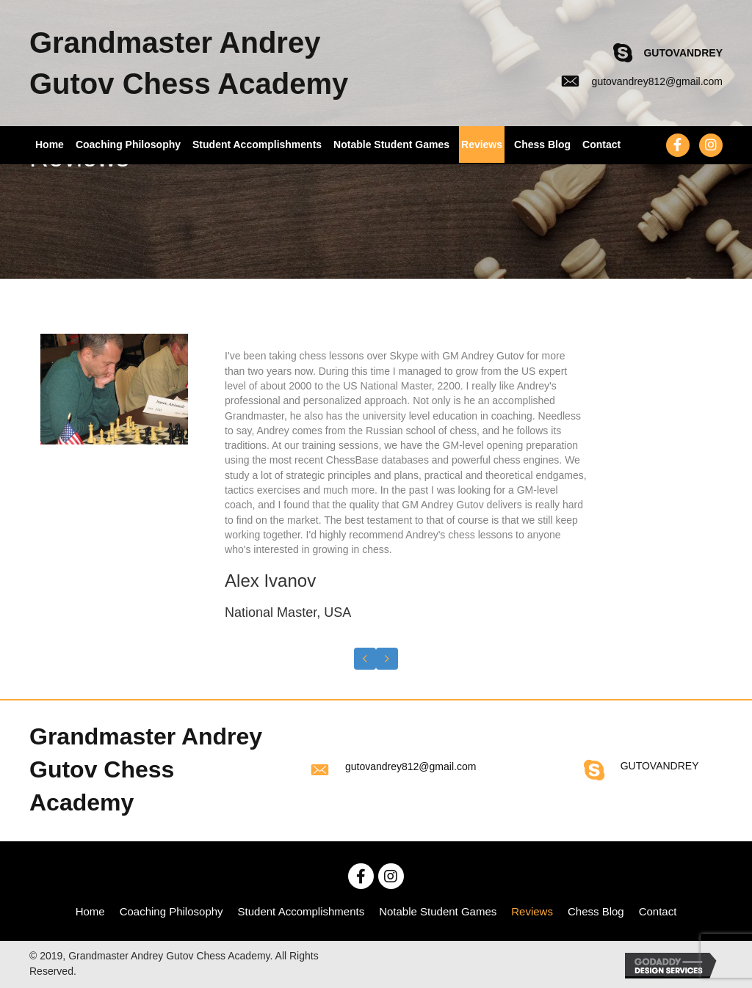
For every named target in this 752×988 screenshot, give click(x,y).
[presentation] (365, 659)
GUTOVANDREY (683, 53)
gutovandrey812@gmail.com (657, 81)
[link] (90, 911)
